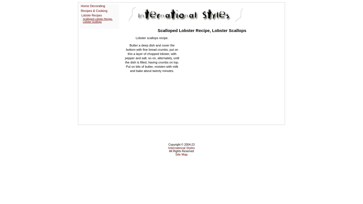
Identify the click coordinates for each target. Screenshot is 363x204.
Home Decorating (93, 6)
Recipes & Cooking (94, 10)
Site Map (181, 154)
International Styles (181, 148)
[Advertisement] (229, 78)
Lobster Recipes (91, 15)
